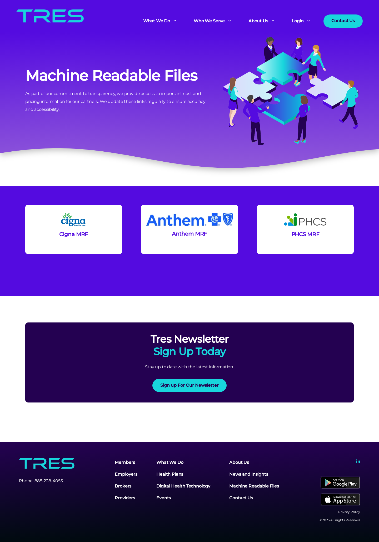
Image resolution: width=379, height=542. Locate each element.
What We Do (169, 462)
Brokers (123, 486)
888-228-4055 (48, 480)
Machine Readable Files (254, 486)
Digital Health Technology (183, 486)
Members (125, 462)
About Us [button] (258, 21)
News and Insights (248, 474)
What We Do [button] (157, 21)
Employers (126, 474)
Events (163, 497)
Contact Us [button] (343, 20)
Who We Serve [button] (210, 21)
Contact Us (241, 497)
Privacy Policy (349, 512)
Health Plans (169, 474)
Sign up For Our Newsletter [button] (189, 385)
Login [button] (298, 21)
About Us (239, 462)
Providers (125, 497)
